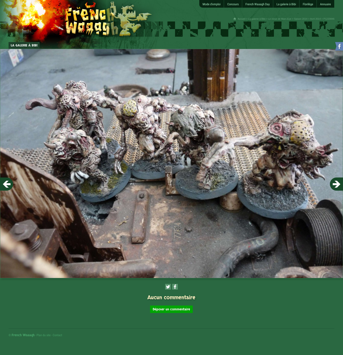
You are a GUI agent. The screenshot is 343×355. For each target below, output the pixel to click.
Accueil (241, 19)
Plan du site (44, 335)
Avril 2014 (315, 19)
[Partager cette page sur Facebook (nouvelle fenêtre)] (175, 287)
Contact (57, 335)
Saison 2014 (300, 19)
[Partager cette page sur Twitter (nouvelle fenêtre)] (168, 287)
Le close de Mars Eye (279, 19)
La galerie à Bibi (257, 19)
